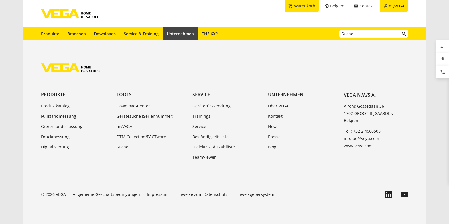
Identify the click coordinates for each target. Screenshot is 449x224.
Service (201, 94)
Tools (124, 94)
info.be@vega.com (361, 138)
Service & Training (141, 33)
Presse (274, 136)
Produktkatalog (55, 106)
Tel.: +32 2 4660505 (362, 131)
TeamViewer (204, 157)
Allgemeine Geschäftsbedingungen (106, 194)
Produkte (50, 33)
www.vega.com (358, 145)
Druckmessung (55, 136)
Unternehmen (180, 33)
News (273, 126)
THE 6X (210, 33)
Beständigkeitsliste (210, 136)
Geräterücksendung (211, 106)
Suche (122, 147)
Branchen (76, 33)
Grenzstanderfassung (61, 126)
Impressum (158, 194)
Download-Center (133, 106)
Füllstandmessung (58, 116)
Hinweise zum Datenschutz (202, 194)
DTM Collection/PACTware (141, 136)
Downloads (105, 33)
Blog (272, 147)
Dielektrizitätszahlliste (213, 147)
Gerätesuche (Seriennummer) (145, 116)
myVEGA (124, 126)
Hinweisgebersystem (254, 194)
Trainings (201, 116)
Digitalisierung (55, 147)
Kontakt (275, 116)
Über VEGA (278, 106)
